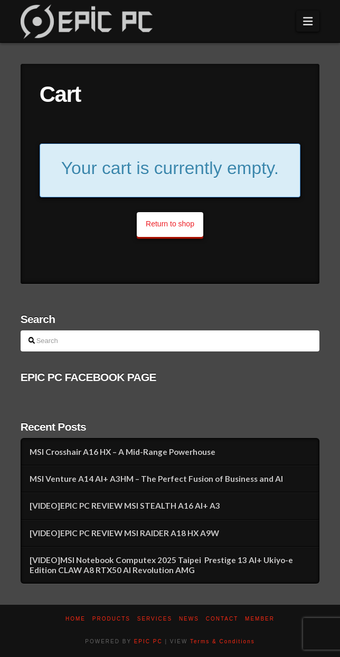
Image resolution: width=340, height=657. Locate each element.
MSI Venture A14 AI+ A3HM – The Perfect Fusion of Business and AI (156, 478)
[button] (307, 21)
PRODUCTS (111, 619)
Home (75, 619)
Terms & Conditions (222, 641)
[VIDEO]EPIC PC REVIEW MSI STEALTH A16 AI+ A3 (125, 505)
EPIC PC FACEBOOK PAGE (88, 377)
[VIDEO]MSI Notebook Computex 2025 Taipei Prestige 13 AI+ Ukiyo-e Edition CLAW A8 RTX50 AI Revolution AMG (161, 565)
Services (154, 619)
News (189, 619)
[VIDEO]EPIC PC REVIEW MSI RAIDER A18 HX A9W (124, 533)
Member (260, 619)
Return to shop (170, 224)
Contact (222, 619)
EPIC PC (148, 641)
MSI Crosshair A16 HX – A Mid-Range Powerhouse (122, 451)
